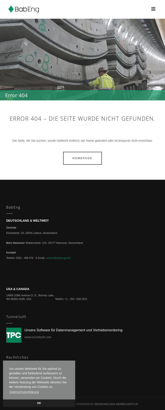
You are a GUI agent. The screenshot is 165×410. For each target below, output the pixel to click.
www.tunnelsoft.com (37, 337)
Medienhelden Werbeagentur (116, 404)
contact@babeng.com (58, 258)
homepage (82, 158)
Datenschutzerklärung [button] (24, 392)
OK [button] (39, 403)
